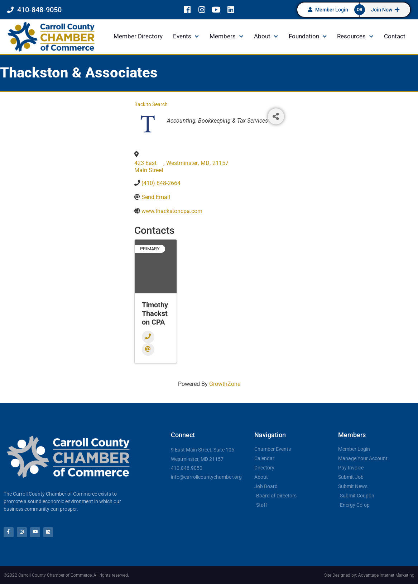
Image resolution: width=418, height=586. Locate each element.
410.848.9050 (186, 468)
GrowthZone (224, 384)
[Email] (148, 349)
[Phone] (148, 337)
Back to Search (151, 104)
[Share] (276, 116)
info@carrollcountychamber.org (206, 477)
